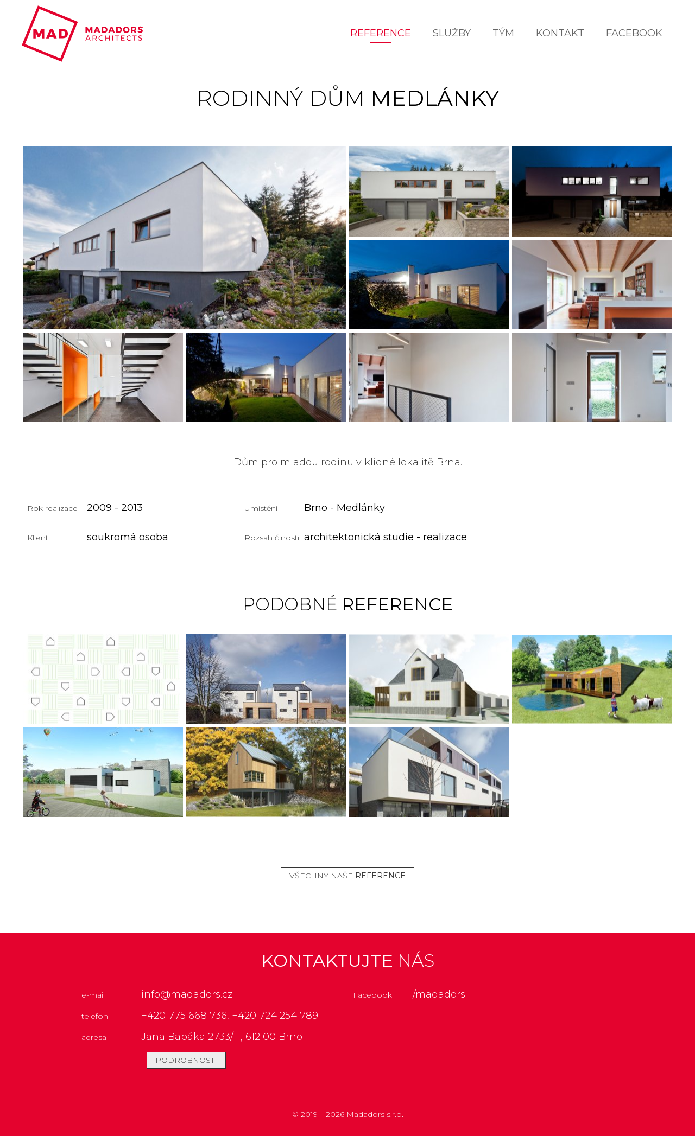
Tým (503, 33)
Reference (380, 33)
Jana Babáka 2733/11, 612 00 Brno (221, 1037)
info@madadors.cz (186, 994)
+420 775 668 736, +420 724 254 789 (229, 1016)
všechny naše (347, 875)
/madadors (439, 994)
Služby (452, 33)
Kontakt (560, 33)
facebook (634, 33)
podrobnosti (186, 1060)
